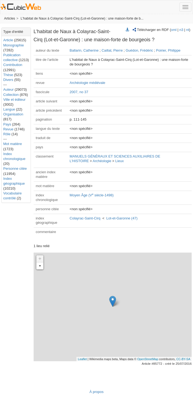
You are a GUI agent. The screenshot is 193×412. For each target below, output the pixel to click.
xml (173, 30)
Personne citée (15, 168)
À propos (96, 392)
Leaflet (82, 359)
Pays (7, 124)
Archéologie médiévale (87, 83)
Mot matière (12, 144)
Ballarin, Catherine (84, 50)
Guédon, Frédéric (139, 50)
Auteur (8, 89)
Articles (9, 18)
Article (8, 40)
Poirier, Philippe (168, 50)
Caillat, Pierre (112, 50)
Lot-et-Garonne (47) (121, 218)
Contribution (12, 65)
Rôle (7, 134)
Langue (9, 109)
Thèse (8, 75)
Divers (8, 80)
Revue (8, 129)
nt (187, 30)
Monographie (13, 45)
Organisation (13, 114)
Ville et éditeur (14, 100)
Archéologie (102, 161)
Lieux (119, 161)
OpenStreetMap (147, 359)
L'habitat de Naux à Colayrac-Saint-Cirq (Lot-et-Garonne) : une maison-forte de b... (82, 18)
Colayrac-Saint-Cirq (85, 218)
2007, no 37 (79, 92)
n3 (181, 30)
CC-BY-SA (183, 359)
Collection (11, 95)
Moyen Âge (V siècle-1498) (92, 195)
